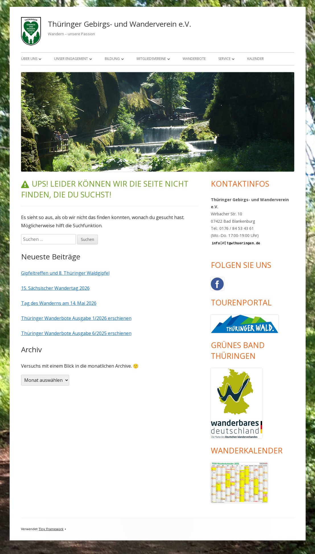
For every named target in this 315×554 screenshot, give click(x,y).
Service (224, 58)
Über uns (29, 58)
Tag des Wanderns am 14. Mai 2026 (58, 303)
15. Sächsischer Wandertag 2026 (55, 288)
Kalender (255, 58)
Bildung (112, 58)
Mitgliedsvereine (151, 58)
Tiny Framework (51, 529)
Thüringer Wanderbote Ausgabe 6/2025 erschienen (76, 333)
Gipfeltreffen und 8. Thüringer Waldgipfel (65, 273)
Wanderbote (194, 58)
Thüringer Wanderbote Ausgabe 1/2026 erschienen (76, 318)
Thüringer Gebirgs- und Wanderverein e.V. (119, 24)
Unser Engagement (71, 58)
